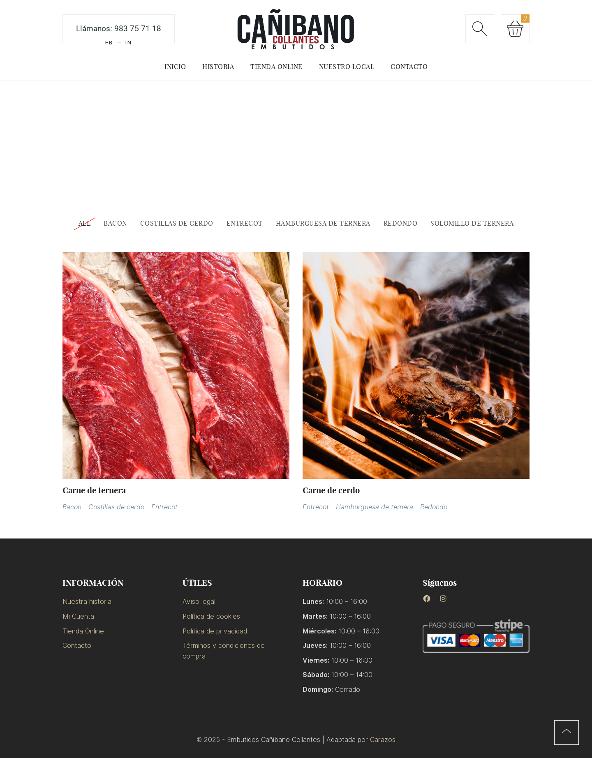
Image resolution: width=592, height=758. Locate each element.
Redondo (433, 507)
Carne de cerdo (331, 490)
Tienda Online (83, 631)
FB (109, 42)
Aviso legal (199, 601)
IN (128, 42)
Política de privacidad (215, 631)
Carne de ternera (94, 490)
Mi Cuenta (78, 616)
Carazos (382, 740)
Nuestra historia (86, 601)
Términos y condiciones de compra (224, 651)
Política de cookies (211, 616)
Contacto (76, 645)
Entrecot (164, 507)
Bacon (71, 507)
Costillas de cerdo (116, 507)
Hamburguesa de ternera (374, 507)
